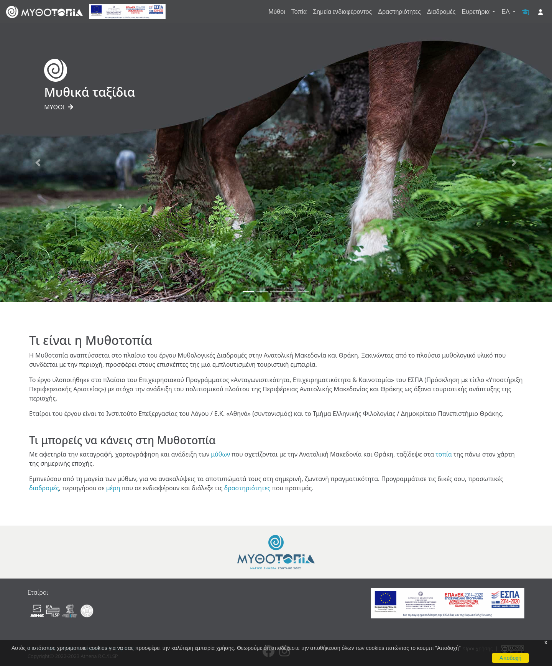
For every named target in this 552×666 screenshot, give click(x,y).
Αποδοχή (510, 658)
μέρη (113, 488)
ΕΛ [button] (506, 11)
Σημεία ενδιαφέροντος (342, 11)
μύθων (220, 454)
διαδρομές (44, 488)
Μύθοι (276, 11)
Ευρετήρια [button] (476, 11)
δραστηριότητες (247, 488)
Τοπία (299, 11)
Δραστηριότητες (399, 11)
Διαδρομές (441, 11)
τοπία (443, 454)
